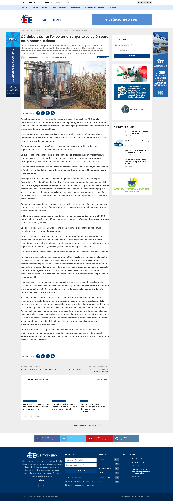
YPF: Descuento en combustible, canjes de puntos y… (137, 142)
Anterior (27, 416)
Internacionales (104, 477)
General (84, 401)
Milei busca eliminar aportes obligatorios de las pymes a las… (141, 472)
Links (58, 2)
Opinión (35, 7)
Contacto (65, 2)
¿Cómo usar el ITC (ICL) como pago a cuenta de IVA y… (136, 132)
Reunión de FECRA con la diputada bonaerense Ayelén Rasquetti (141, 461)
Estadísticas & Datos (94, 7)
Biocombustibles (103, 57)
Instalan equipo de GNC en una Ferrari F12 (39, 369)
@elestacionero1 (91, 425)
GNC (44, 7)
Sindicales (75, 7)
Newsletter (113, 7)
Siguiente (36, 416)
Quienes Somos (49, 2)
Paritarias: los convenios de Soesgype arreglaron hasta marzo (135, 162)
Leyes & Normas (58, 7)
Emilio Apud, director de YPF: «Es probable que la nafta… (137, 151)
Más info (42, 480)
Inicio (24, 7)
